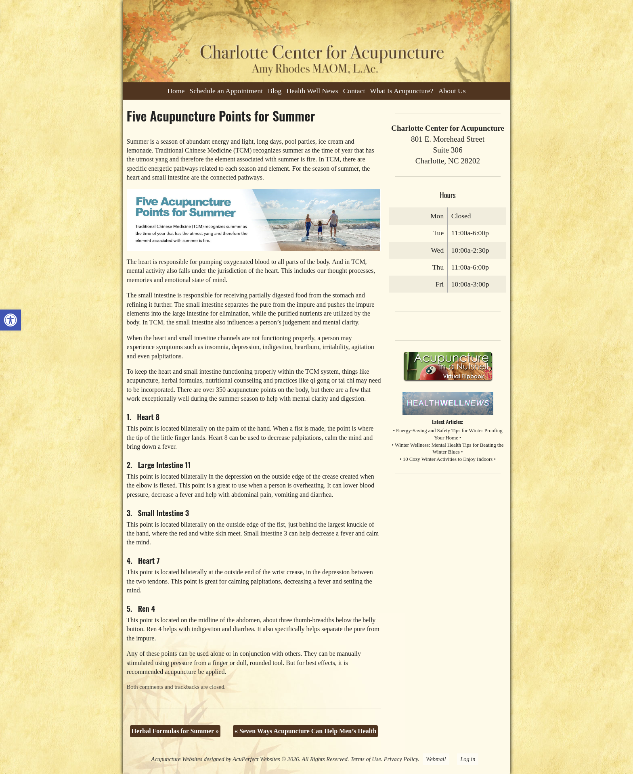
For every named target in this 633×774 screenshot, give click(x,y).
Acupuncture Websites (176, 759)
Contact (354, 91)
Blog (274, 91)
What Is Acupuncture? (401, 91)
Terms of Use (365, 759)
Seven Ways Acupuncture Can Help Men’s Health (305, 731)
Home (175, 91)
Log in (467, 759)
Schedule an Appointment (226, 91)
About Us (452, 91)
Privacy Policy (401, 759)
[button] (10, 320)
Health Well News (312, 91)
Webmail (436, 759)
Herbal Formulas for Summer (175, 731)
